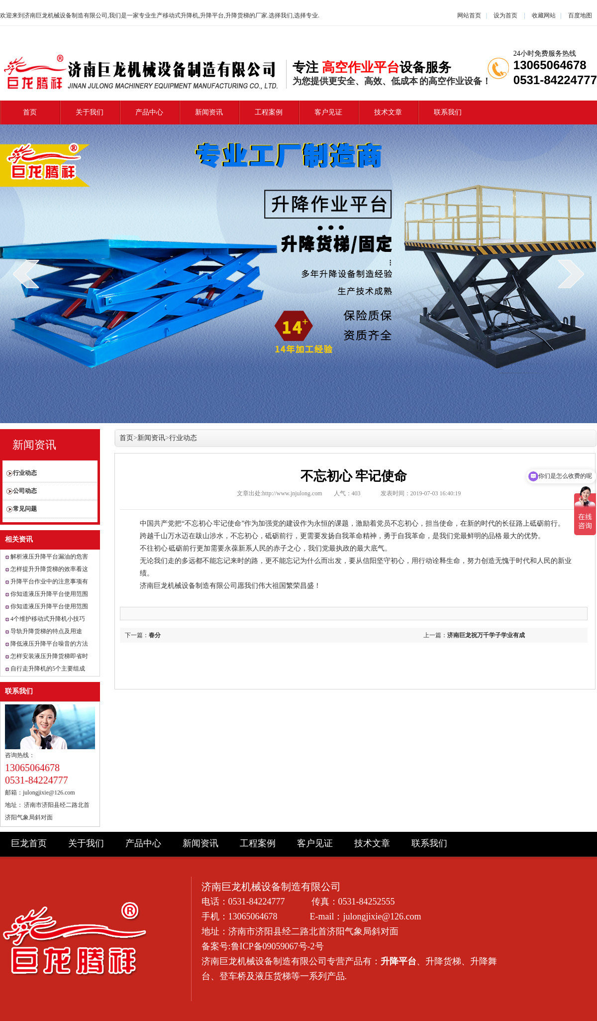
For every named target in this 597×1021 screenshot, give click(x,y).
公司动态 (25, 490)
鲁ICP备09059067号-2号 (277, 946)
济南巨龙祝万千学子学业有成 (486, 635)
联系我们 (448, 112)
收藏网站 (544, 15)
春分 (155, 635)
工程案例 (269, 112)
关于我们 (89, 112)
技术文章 (388, 112)
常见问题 (25, 508)
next (571, 273)
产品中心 (149, 112)
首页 (30, 112)
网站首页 (469, 15)
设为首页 (505, 15)
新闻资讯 (209, 112)
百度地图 (580, 15)
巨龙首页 (29, 843)
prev (26, 273)
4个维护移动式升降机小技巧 (47, 618)
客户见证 (328, 112)
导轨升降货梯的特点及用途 (46, 631)
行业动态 (25, 472)
